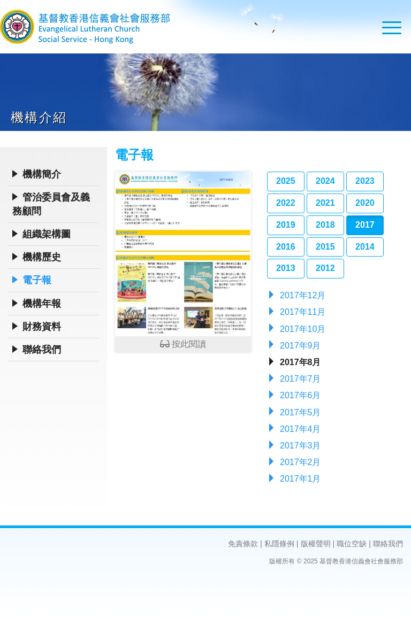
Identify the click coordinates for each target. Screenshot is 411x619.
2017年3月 (300, 445)
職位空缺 (352, 543)
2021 (325, 202)
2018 (325, 224)
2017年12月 (302, 295)
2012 (325, 268)
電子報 (36, 280)
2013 (285, 268)
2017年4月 (300, 429)
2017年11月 (302, 311)
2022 (285, 202)
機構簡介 (41, 174)
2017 (365, 224)
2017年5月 (300, 412)
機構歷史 (41, 257)
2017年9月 (300, 345)
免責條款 (243, 543)
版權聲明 (316, 543)
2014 (365, 246)
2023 (365, 180)
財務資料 (41, 326)
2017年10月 (302, 329)
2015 (325, 246)
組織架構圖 (46, 234)
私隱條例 (279, 543)
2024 (325, 180)
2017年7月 (300, 378)
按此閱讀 (183, 260)
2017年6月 (300, 395)
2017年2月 (300, 462)
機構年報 (41, 303)
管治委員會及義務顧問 (51, 204)
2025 (285, 180)
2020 (365, 202)
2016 (285, 246)
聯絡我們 (41, 349)
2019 (285, 224)
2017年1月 (300, 478)
